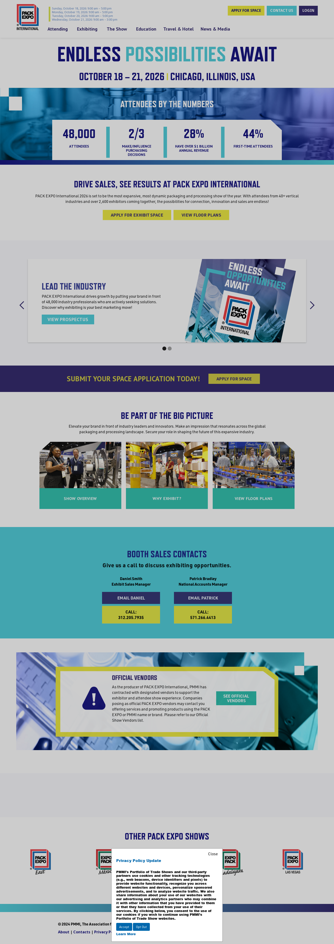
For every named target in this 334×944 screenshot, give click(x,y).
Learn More (126, 934)
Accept (124, 927)
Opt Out (141, 927)
